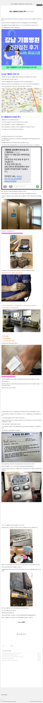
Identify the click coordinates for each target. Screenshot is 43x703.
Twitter (6, 701)
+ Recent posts (4, 694)
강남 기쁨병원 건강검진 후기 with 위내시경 (21, 4)
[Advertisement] (21, 400)
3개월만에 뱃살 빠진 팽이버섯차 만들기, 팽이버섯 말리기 (11, 653)
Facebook (9, 701)
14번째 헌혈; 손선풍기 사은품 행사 (7, 658)
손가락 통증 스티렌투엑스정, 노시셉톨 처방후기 (9, 660)
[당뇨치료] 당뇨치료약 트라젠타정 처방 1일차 (9, 655)
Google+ (15, 701)
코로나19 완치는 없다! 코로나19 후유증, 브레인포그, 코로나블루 (12, 656)
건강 (3, 650)
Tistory (35, 701)
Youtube (12, 701)
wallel (41, 701)
